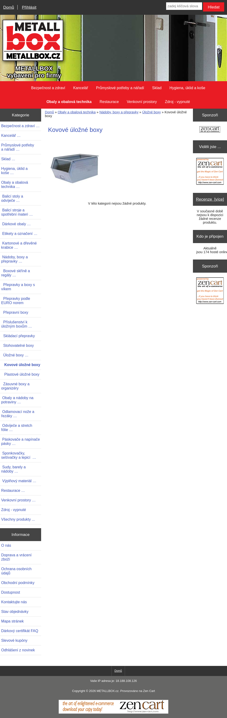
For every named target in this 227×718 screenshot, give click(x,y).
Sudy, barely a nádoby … (13, 469)
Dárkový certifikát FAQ (19, 631)
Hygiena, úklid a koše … (14, 171)
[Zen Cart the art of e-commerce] (210, 130)
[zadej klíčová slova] (184, 6)
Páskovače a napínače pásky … (20, 441)
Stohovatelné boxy (17, 346)
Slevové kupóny (14, 640)
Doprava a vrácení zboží (16, 557)
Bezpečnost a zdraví (48, 88)
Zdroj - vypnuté (177, 102)
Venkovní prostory (142, 102)
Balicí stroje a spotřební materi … (17, 212)
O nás (6, 545)
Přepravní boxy (14, 312)
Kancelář (80, 88)
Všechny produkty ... (18, 519)
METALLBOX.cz (107, 691)
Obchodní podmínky (18, 583)
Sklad (156, 88)
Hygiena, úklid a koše (187, 88)
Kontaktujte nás (14, 602)
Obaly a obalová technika (77, 112)
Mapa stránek (12, 621)
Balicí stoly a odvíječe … (12, 198)
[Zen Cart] (113, 712)
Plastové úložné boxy (20, 374)
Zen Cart (149, 691)
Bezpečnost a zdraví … (20, 126)
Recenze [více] (210, 199)
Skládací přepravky (18, 336)
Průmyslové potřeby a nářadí (120, 88)
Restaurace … (13, 491)
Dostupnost (10, 592)
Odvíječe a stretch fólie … (16, 428)
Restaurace (109, 102)
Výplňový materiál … (18, 481)
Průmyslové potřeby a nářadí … (17, 147)
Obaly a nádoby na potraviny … (17, 400)
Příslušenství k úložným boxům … (16, 324)
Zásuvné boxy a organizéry (15, 386)
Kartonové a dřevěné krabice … (19, 245)
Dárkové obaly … (16, 224)
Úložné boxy (151, 112)
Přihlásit (29, 7)
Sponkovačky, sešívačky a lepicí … (18, 455)
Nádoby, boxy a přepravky (118, 112)
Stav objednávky (14, 612)
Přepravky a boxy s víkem (18, 287)
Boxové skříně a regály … (15, 273)
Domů (8, 7)
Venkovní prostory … (18, 500)
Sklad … (8, 159)
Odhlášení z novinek (18, 650)
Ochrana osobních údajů (16, 571)
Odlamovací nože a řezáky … (17, 414)
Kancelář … (11, 135)
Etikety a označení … (19, 234)
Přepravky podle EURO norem (15, 301)
